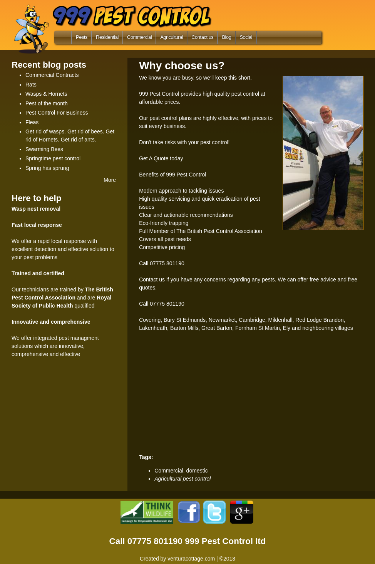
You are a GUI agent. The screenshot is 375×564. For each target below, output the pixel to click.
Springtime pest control (52, 158)
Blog (226, 37)
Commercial (139, 37)
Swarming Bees (44, 149)
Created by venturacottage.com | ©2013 (187, 559)
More (110, 180)
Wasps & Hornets (46, 94)
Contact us (202, 37)
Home (61, 38)
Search (268, 37)
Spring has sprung (47, 168)
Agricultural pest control (182, 479)
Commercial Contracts (52, 75)
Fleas (32, 122)
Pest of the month (46, 103)
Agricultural (171, 37)
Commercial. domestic (181, 471)
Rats (31, 85)
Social (245, 37)
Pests (81, 37)
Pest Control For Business (56, 113)
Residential (107, 37)
